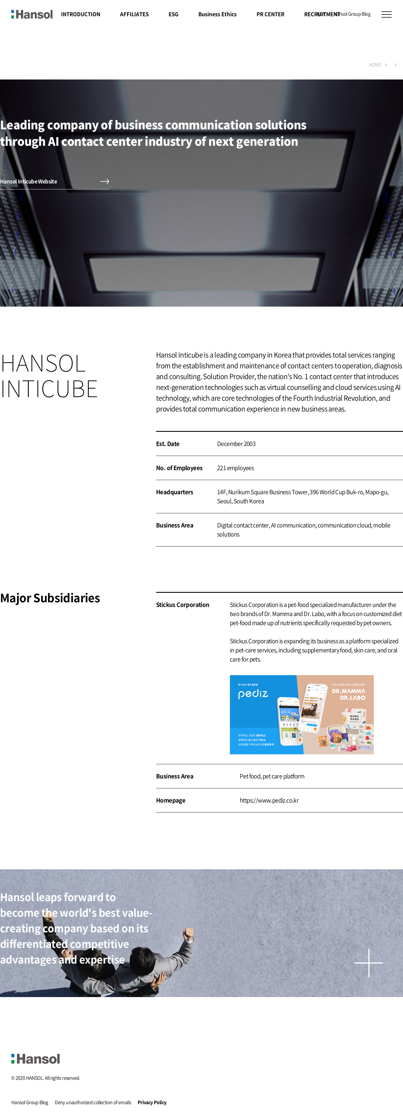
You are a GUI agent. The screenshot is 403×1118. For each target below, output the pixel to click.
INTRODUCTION (80, 14)
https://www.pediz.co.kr (269, 800)
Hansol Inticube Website (28, 181)
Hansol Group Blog (351, 13)
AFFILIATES (134, 14)
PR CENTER (270, 14)
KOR (321, 13)
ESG (174, 14)
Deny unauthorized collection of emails (93, 1103)
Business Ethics (217, 14)
